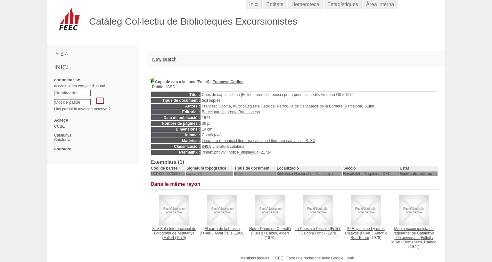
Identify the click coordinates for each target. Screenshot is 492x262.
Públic (157, 87)
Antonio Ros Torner (368, 235)
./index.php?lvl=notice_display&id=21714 (237, 152)
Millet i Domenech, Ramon (414, 242)
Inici (253, 4)
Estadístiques (342, 4)
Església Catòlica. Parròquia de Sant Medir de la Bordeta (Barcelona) (304, 106)
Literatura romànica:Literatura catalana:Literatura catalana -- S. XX (258, 141)
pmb (350, 258)
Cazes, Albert (277, 233)
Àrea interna (380, 4)
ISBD (170, 87)
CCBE (278, 258)
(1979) (174, 233)
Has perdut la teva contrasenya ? (82, 109)
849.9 (206, 146)
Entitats (274, 4)
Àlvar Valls (224, 233)
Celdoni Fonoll (313, 233)
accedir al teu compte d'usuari (79, 86)
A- (57, 53)
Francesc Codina (227, 82)
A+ (67, 54)
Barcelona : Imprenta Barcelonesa (231, 112)
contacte (62, 149)
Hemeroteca (305, 4)
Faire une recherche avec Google (314, 258)
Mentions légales (255, 258)
